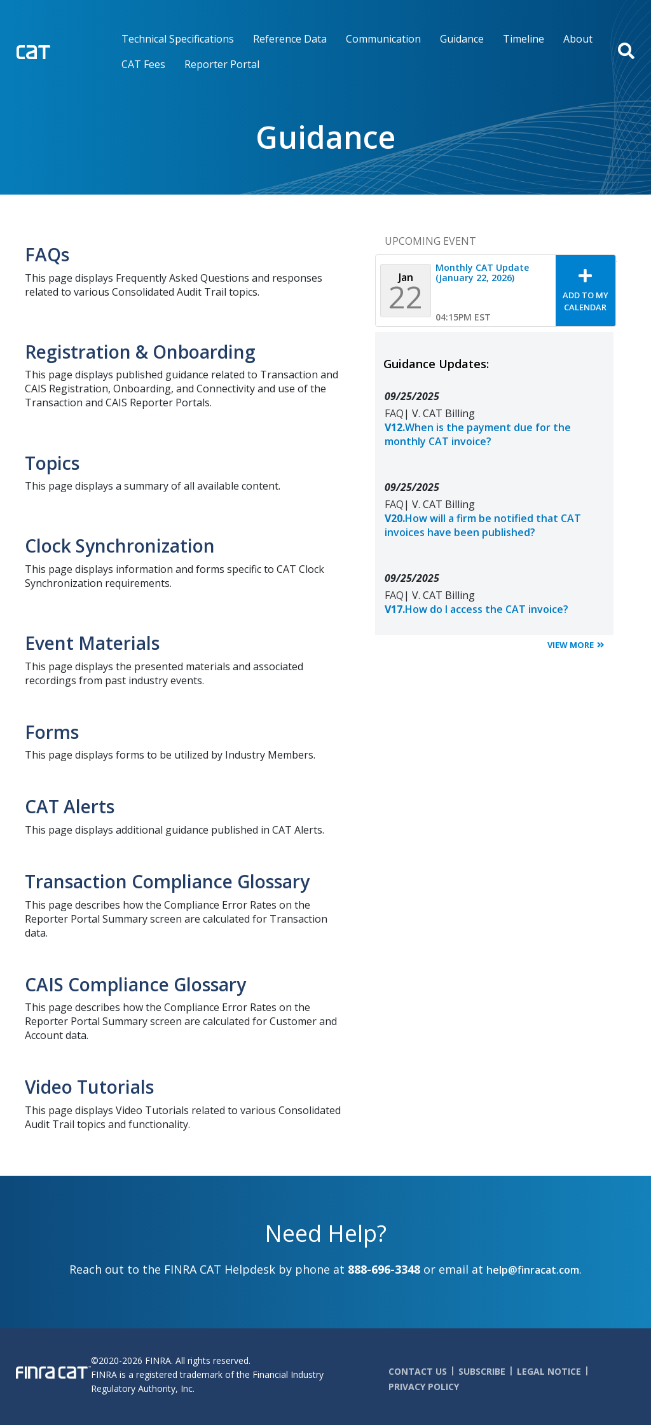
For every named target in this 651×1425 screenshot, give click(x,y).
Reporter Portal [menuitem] (221, 64)
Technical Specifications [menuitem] (177, 39)
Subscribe (481, 1371)
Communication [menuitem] (383, 39)
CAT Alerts (69, 806)
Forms (52, 732)
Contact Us (417, 1371)
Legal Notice (549, 1371)
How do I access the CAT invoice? (476, 609)
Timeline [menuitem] (523, 39)
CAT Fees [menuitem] (143, 64)
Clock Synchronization (120, 546)
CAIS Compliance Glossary (135, 984)
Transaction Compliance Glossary (167, 881)
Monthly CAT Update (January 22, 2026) (482, 272)
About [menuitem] (578, 39)
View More (570, 644)
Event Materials (92, 643)
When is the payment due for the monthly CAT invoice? (478, 434)
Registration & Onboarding (140, 352)
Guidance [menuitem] (462, 39)
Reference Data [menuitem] (290, 39)
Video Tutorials (89, 1087)
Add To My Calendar (585, 301)
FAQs (47, 254)
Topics (52, 463)
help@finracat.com (532, 1270)
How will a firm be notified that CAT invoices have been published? (483, 525)
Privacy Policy (423, 1386)
